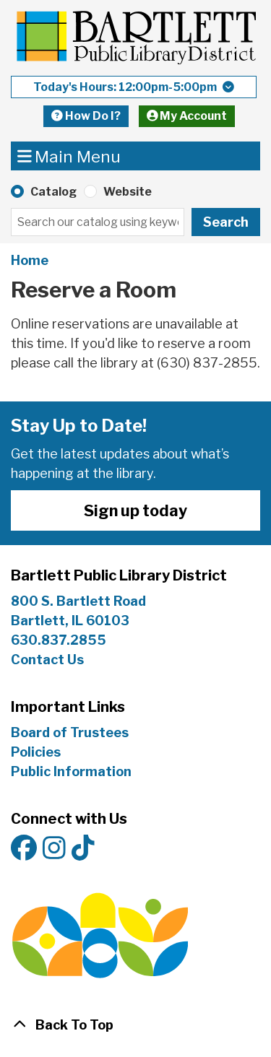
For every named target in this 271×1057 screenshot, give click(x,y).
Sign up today (135, 510)
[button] (134, 87)
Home (29, 260)
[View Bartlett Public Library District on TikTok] (83, 849)
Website (127, 192)
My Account (187, 116)
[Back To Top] (135, 1024)
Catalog (53, 192)
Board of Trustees (70, 732)
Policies (36, 752)
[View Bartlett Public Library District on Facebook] (24, 849)
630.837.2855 (58, 640)
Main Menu (69, 155)
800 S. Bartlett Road (78, 601)
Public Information (71, 771)
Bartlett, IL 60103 (71, 620)
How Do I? (86, 116)
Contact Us (47, 659)
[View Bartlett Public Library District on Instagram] (54, 849)
